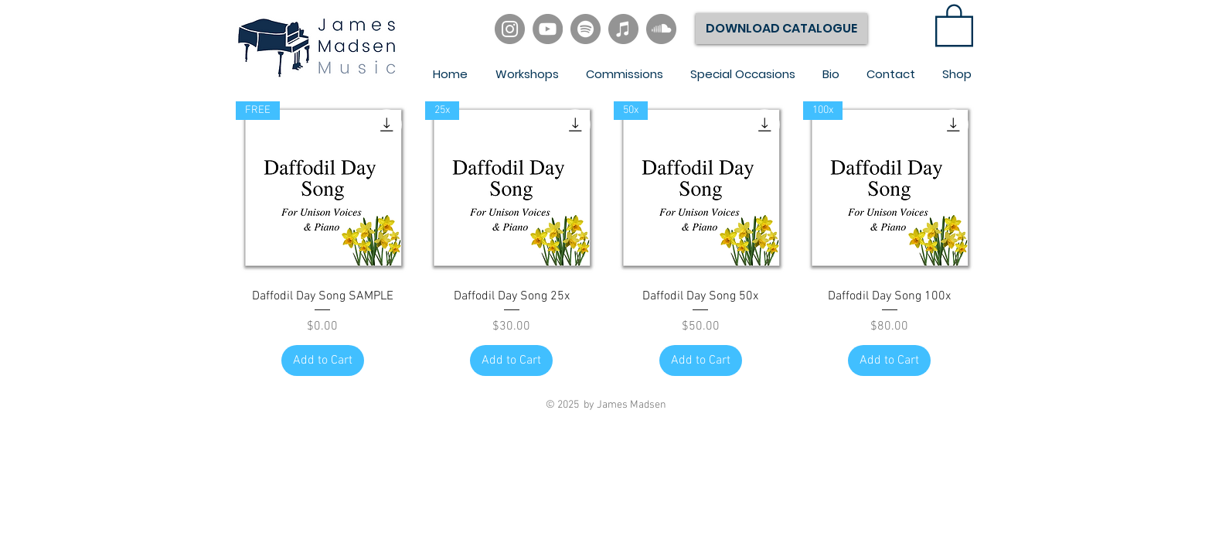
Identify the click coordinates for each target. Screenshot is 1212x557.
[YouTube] (548, 29)
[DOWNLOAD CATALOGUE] (781, 28)
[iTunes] (623, 29)
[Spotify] (585, 29)
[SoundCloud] (661, 29)
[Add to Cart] (322, 360)
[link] (954, 24)
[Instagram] (510, 29)
